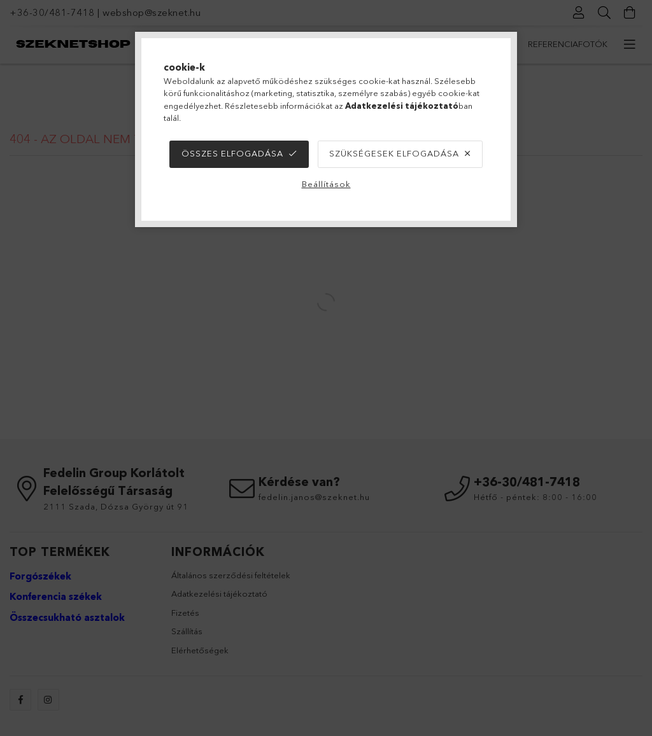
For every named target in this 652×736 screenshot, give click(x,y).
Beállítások (326, 184)
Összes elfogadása (232, 153)
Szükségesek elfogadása (394, 153)
